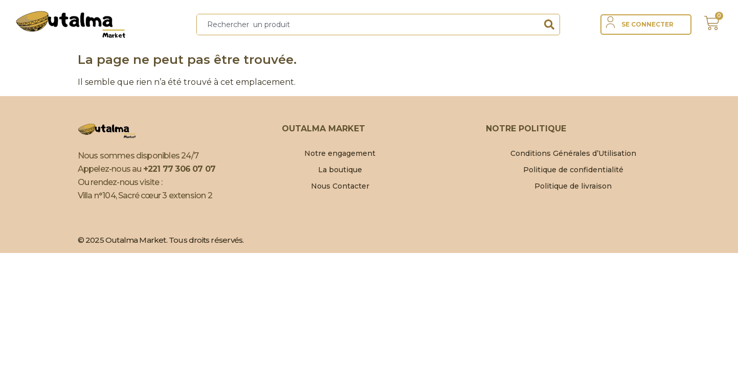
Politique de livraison (573, 186)
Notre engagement (339, 153)
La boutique (340, 169)
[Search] (549, 24)
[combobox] (368, 24)
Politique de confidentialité (573, 169)
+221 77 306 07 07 (179, 169)
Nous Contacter (340, 186)
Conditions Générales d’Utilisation (573, 153)
